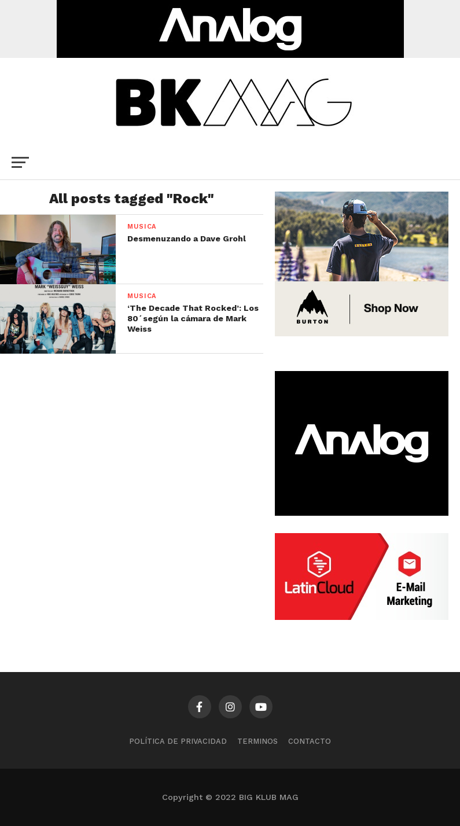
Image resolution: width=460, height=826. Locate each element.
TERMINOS (257, 741)
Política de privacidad (178, 741)
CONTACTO (309, 741)
